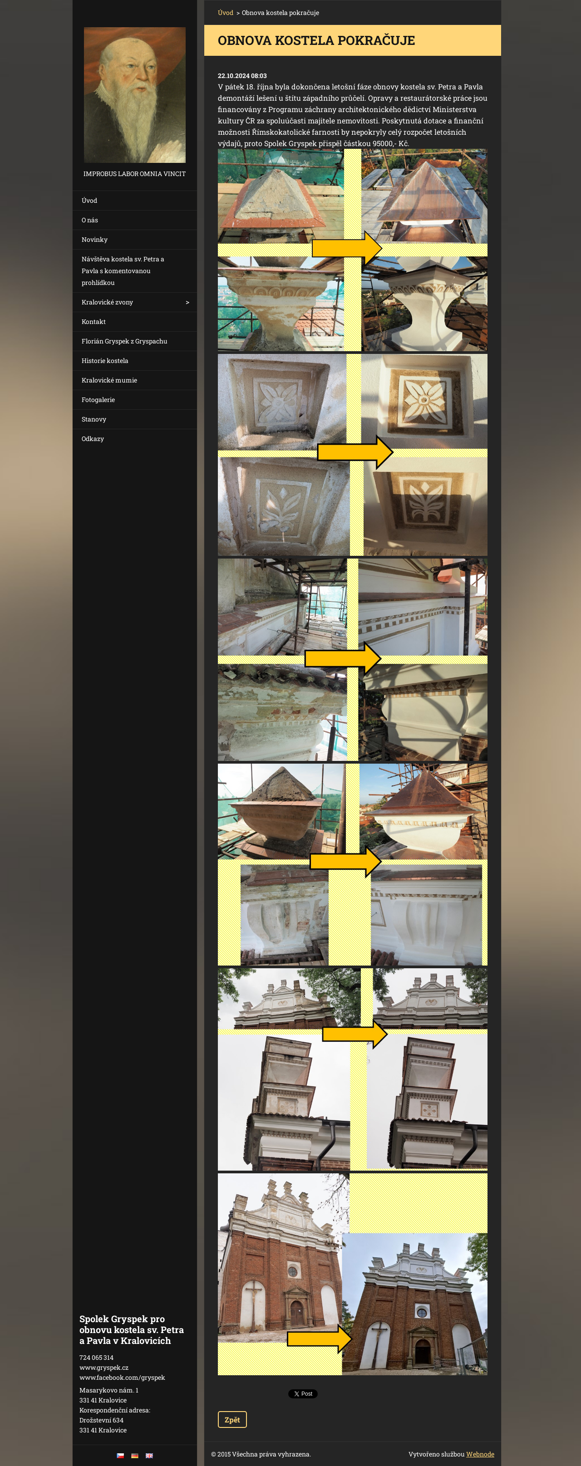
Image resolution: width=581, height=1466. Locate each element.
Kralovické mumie (109, 380)
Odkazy (93, 438)
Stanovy (94, 419)
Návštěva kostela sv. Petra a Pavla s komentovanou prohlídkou (123, 271)
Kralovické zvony (107, 302)
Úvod (89, 200)
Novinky (95, 239)
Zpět (232, 1419)
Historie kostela (105, 360)
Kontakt (94, 321)
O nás (90, 220)
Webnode (480, 1454)
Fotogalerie (98, 399)
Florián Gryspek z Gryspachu (124, 341)
